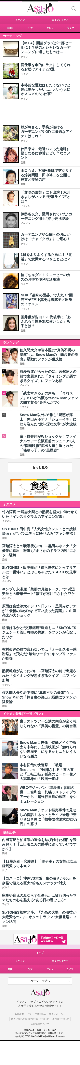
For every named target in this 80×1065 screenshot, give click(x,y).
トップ (40, 952)
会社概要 (19, 1014)
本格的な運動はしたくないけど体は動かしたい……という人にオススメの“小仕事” (45, 89)
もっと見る (40, 467)
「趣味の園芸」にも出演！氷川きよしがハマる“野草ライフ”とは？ (45, 197)
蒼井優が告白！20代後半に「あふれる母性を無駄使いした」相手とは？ (46, 321)
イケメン (25, 206)
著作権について (60, 1019)
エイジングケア (60, 961)
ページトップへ (40, 981)
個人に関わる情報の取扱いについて (30, 1019)
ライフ (24, 56)
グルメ (50, 969)
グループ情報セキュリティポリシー (46, 1014)
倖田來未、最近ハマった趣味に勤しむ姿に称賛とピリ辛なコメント (45, 153)
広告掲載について (40, 1024)
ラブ (30, 969)
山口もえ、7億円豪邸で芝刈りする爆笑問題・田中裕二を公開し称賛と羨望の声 (46, 175)
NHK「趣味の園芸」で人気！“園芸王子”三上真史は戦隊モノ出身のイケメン (47, 299)
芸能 (23, 162)
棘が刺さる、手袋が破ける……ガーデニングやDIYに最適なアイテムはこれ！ (47, 131)
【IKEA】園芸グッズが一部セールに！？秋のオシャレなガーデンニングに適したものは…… (46, 47)
